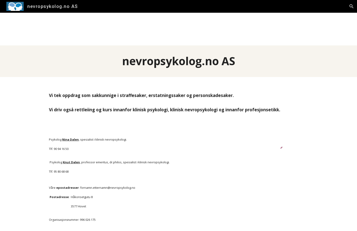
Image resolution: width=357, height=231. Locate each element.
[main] (178, 61)
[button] (351, 6)
